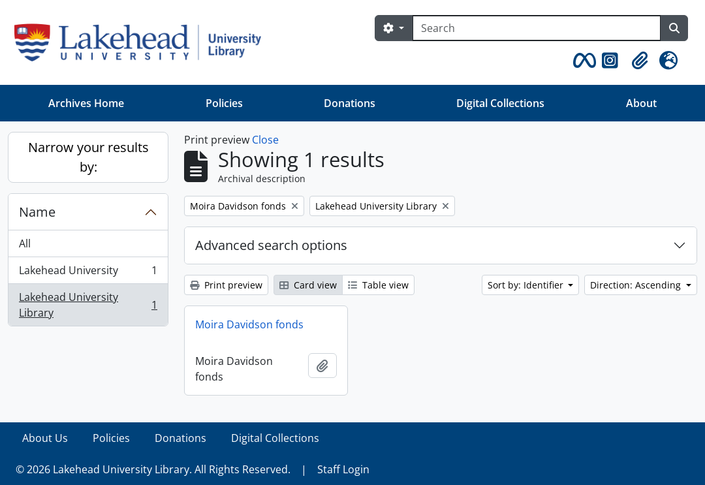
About (641, 103)
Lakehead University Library (87, 305)
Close (265, 140)
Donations (349, 103)
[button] (582, 60)
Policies (224, 103)
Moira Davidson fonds (249, 324)
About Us (45, 438)
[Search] (536, 28)
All (25, 243)
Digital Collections (500, 103)
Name (37, 212)
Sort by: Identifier (527, 285)
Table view (378, 285)
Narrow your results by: (88, 157)
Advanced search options (271, 245)
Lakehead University (87, 273)
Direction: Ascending (636, 285)
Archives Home (86, 103)
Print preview (226, 285)
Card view (308, 285)
